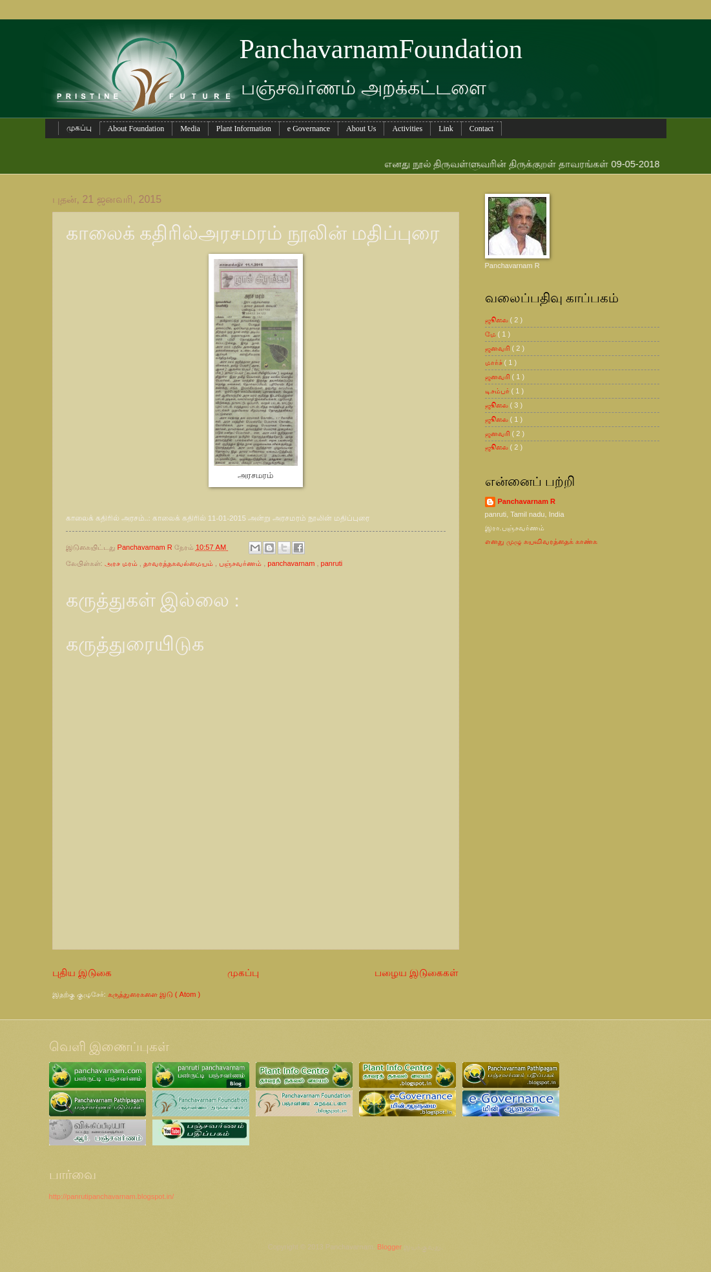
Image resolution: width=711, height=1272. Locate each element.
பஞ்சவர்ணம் (241, 563)
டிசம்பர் (498, 391)
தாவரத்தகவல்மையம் (179, 563)
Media (190, 128)
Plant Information (243, 128)
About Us (361, 128)
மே (491, 334)
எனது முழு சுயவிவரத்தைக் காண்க (541, 541)
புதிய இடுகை (82, 972)
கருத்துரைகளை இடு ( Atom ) (154, 994)
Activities (407, 128)
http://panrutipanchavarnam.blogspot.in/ (111, 1196)
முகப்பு (79, 127)
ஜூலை (497, 320)
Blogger (389, 1247)
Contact (481, 128)
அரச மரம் (122, 563)
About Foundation (136, 128)
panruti (332, 563)
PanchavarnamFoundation (381, 49)
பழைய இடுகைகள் (417, 972)
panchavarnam (291, 563)
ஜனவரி (498, 348)
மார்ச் (494, 362)
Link (445, 128)
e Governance (308, 128)
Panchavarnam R (527, 501)
